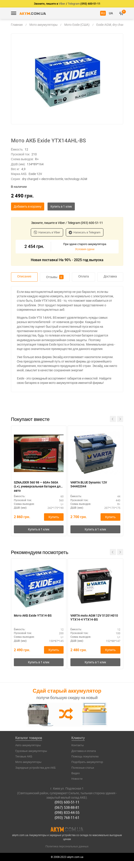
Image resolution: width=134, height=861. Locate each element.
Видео (76, 773)
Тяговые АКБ (23, 756)
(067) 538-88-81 (67, 807)
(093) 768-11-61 (67, 817)
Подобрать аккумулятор (87, 762)
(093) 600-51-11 (67, 802)
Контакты (78, 745)
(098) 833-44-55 (67, 812)
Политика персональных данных (67, 846)
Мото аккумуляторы (28, 762)
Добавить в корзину (28, 206)
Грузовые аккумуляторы (31, 751)
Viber (62, 3)
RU (103, 13)
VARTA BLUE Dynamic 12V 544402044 (88, 484)
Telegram (74, 3)
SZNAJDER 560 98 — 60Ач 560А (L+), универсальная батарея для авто (38, 486)
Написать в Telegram (85, 232)
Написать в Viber (47, 232)
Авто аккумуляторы (28, 745)
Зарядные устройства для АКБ (35, 768)
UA (111, 13)
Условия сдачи (84, 249)
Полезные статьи (83, 768)
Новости (77, 779)
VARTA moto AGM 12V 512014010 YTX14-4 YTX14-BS (94, 617)
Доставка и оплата (84, 751)
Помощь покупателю (85, 756)
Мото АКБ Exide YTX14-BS (32, 615)
